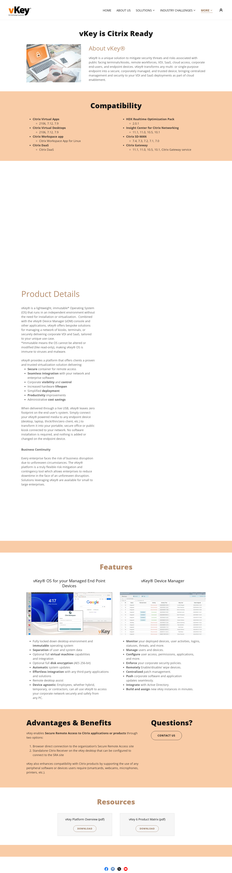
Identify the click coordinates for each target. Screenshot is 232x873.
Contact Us (166, 735)
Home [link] (107, 10)
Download (84, 828)
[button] (145, 10)
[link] (20, 9)
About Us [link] (123, 10)
